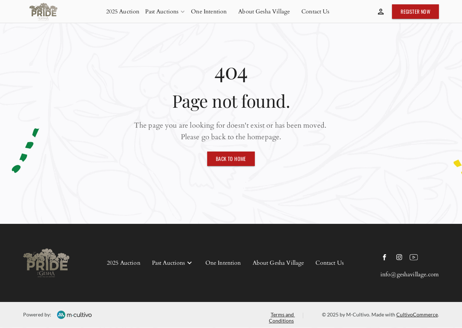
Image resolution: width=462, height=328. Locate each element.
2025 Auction (123, 12)
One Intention (209, 12)
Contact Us (315, 12)
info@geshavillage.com (409, 274)
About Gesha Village (264, 12)
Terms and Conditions (282, 317)
